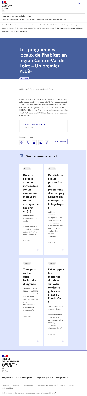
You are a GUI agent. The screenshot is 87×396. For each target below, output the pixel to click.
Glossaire (16, 385)
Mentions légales (28, 385)
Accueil (4, 25)
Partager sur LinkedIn (34, 142)
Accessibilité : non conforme (46, 385)
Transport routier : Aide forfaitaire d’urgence (29, 277)
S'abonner (60, 141)
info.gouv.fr (6, 377)
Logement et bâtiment (29, 25)
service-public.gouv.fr (24, 377)
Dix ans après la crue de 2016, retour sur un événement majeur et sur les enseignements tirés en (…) (31, 193)
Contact (62, 385)
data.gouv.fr (60, 377)
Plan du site (5, 385)
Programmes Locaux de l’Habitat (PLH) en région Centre (35, 28)
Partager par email (40, 142)
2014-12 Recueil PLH (33, 124)
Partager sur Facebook (21, 142)
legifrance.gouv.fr (44, 377)
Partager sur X (28, 142)
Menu (84, 2)
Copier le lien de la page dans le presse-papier (47, 142)
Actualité (24, 78)
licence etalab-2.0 (48, 393)
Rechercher (79, 2)
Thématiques (14, 25)
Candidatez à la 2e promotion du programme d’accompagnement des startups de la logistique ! (56, 191)
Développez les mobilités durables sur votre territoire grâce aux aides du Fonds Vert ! (56, 286)
